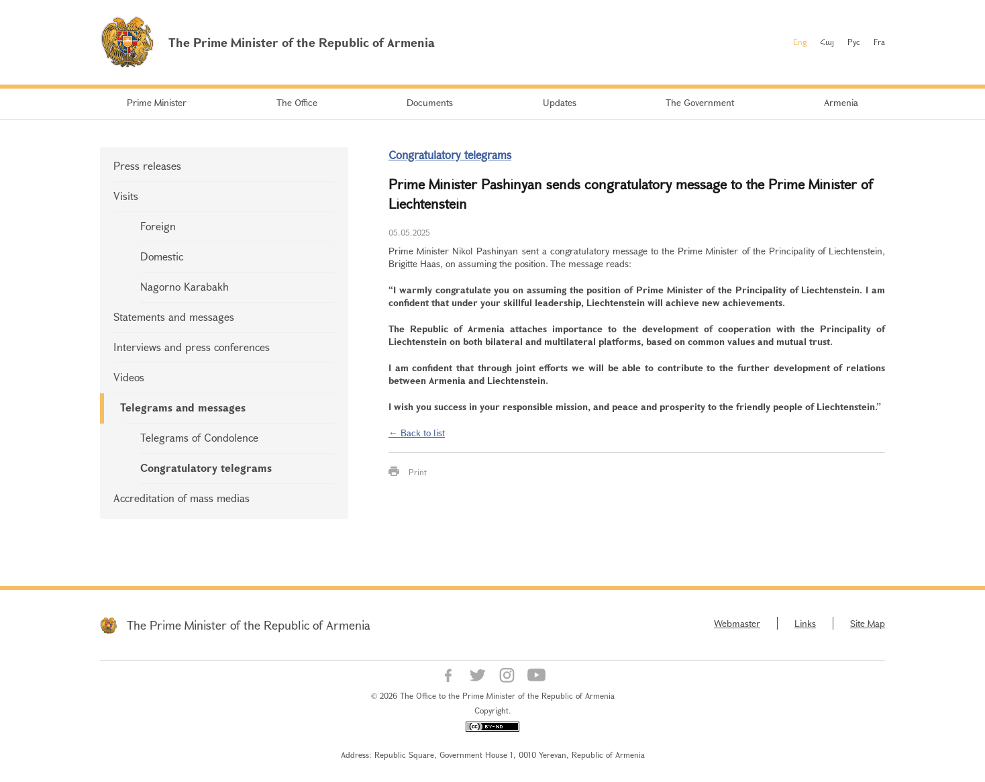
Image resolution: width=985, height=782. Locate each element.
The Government (700, 102)
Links (805, 623)
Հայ (827, 41)
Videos (128, 377)
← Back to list (416, 432)
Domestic (161, 256)
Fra (879, 41)
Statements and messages (173, 316)
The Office (296, 102)
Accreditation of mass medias (181, 498)
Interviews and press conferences (191, 347)
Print (418, 472)
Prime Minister (157, 102)
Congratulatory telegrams (206, 467)
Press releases (147, 165)
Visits (125, 196)
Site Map (867, 623)
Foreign (158, 226)
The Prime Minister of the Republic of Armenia (248, 625)
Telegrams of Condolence (199, 437)
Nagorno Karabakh (184, 286)
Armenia (841, 102)
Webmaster (737, 623)
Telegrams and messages (183, 407)
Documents (430, 102)
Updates (559, 102)
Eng (800, 41)
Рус (853, 41)
